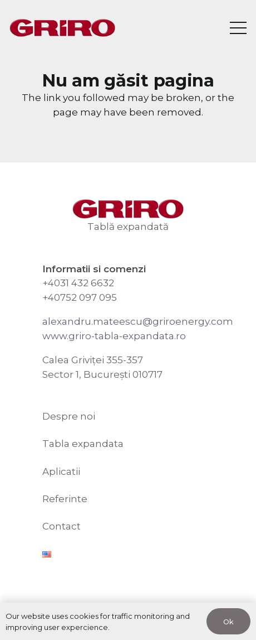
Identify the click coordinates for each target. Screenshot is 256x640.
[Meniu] (238, 28)
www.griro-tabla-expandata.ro (114, 335)
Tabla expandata (83, 443)
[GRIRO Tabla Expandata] (62, 28)
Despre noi (68, 416)
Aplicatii (61, 471)
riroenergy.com (196, 321)
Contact (61, 526)
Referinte (64, 498)
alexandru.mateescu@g (100, 321)
